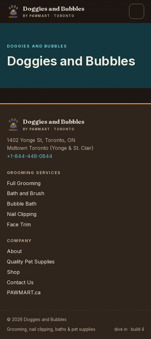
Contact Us (20, 282)
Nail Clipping (21, 214)
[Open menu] (136, 11)
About (14, 251)
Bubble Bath (21, 204)
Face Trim (19, 224)
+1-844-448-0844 (29, 156)
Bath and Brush (25, 193)
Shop (13, 272)
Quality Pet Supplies (31, 261)
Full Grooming (23, 183)
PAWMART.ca (23, 292)
